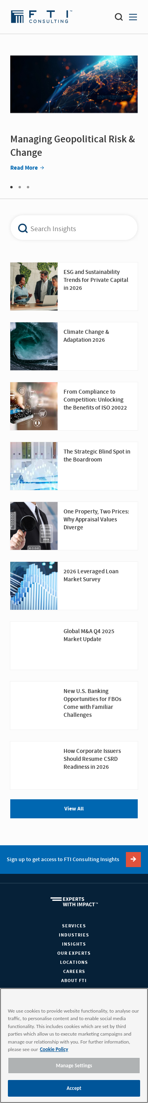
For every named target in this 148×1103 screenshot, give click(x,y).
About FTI (74, 980)
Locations (74, 962)
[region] (74, 1045)
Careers (74, 971)
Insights (74, 944)
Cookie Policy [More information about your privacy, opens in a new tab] (54, 1049)
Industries (74, 935)
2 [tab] (20, 187)
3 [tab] (28, 187)
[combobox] (70, 227)
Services (74, 926)
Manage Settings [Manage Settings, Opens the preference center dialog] (74, 1066)
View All (74, 809)
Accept (74, 1088)
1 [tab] (11, 187)
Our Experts (74, 953)
